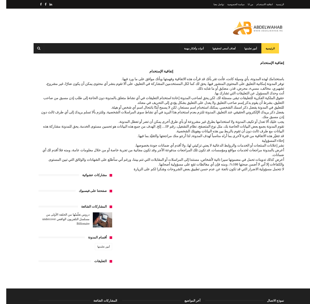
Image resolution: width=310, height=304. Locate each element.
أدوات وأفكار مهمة (192, 48)
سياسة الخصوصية (229, 4)
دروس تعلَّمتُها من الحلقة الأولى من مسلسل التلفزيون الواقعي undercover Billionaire (59, 107)
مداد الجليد (210, 297)
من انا (244, 4)
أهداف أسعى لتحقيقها (222, 48)
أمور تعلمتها (249, 48)
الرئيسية (274, 4)
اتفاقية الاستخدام (258, 4)
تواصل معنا (212, 4)
